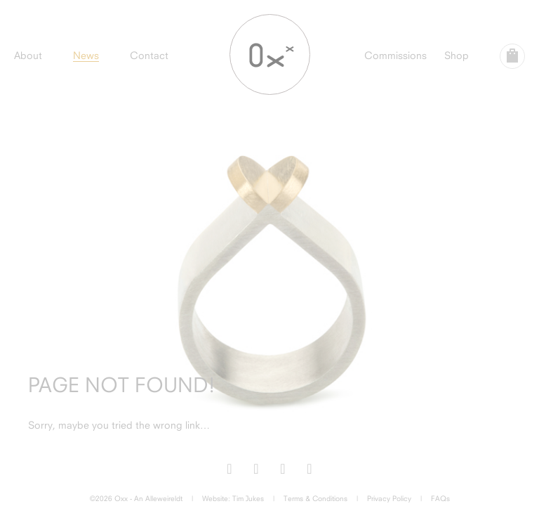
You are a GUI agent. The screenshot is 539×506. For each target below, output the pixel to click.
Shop (456, 55)
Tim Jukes (248, 498)
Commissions (395, 55)
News (86, 55)
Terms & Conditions (315, 498)
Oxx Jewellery (269, 54)
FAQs (440, 498)
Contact (149, 55)
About (28, 55)
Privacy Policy (389, 498)
